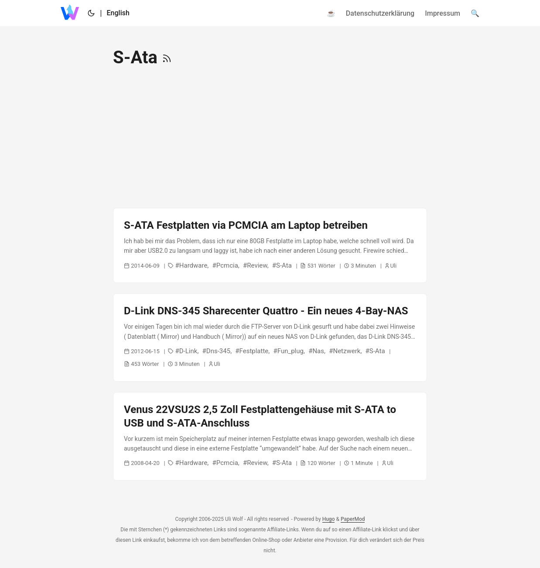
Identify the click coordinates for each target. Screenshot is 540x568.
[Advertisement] (270, 138)
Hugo (328, 519)
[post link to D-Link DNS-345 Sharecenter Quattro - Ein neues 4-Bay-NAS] (270, 337)
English (118, 13)
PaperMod (353, 519)
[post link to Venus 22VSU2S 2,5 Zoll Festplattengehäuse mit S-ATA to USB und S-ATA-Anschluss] (270, 436)
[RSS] (167, 57)
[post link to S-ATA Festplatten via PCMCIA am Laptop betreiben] (270, 245)
